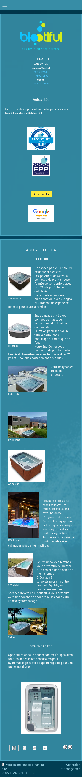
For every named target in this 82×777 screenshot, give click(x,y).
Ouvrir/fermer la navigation (41, 5)
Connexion (73, 765)
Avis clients (41, 194)
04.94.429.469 (41, 63)
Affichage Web (70, 769)
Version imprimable (17, 765)
